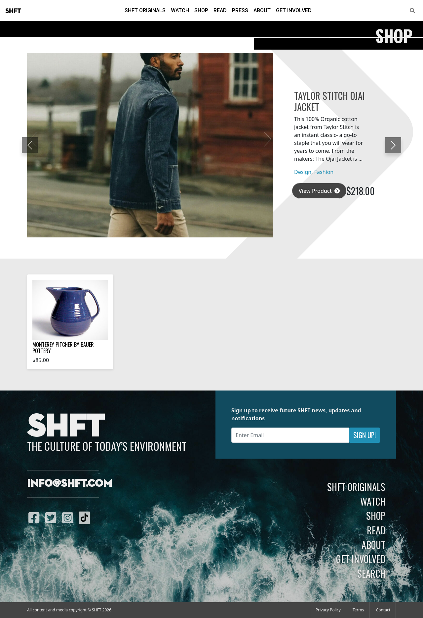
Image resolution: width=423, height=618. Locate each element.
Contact (383, 610)
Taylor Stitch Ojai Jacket (329, 101)
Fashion (324, 172)
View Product (319, 190)
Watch (180, 10)
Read (220, 10)
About (262, 10)
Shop (201, 10)
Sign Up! (364, 435)
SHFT (13, 11)
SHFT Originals (145, 10)
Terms (358, 610)
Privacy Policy (328, 610)
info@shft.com (69, 483)
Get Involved (294, 10)
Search (371, 573)
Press (240, 10)
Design (302, 172)
